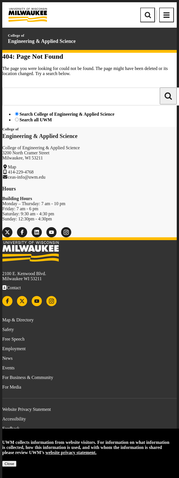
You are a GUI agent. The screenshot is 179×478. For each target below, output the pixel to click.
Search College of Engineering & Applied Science (67, 114)
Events (8, 367)
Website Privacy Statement (26, 409)
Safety (8, 329)
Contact (14, 287)
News (7, 358)
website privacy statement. (70, 452)
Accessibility (14, 418)
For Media (11, 387)
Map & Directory (18, 319)
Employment (14, 348)
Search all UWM (36, 119)
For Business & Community (27, 377)
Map (12, 167)
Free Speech (13, 339)
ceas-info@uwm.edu (26, 177)
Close (9, 464)
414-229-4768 (21, 172)
